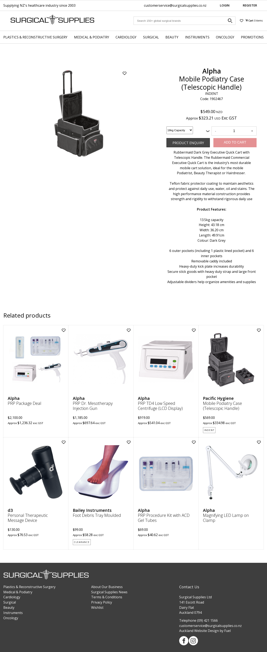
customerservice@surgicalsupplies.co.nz (175, 5)
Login (224, 5)
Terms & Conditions (106, 597)
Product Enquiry (178, 140)
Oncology (225, 37)
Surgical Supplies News (109, 592)
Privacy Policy (101, 602)
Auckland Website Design (199, 630)
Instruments (197, 37)
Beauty (171, 37)
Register (250, 5)
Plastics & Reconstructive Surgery (35, 37)
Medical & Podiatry (91, 37)
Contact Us (189, 586)
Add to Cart (235, 142)
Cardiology (126, 37)
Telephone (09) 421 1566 (198, 620)
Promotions (252, 37)
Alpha (211, 70)
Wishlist (97, 607)
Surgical (151, 37)
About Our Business (107, 587)
